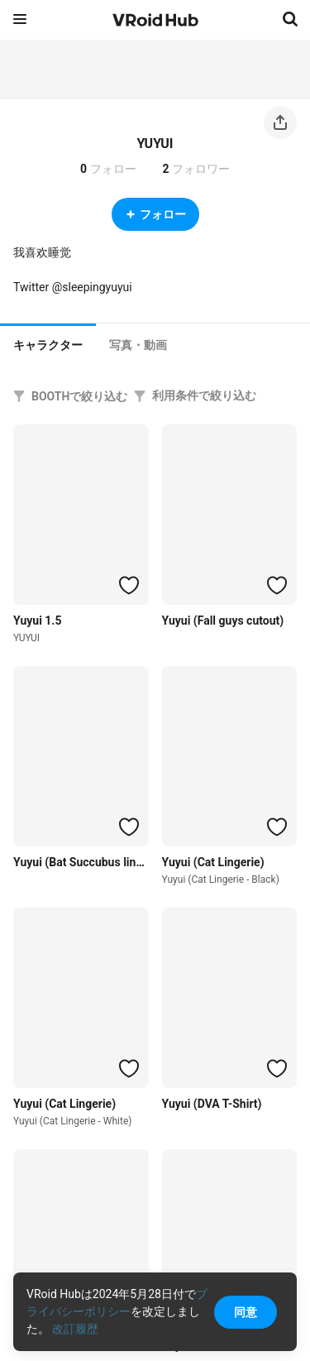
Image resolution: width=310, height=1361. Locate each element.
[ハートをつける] (129, 585)
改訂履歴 (75, 1328)
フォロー (155, 214)
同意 (245, 1312)
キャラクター (48, 345)
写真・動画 (138, 345)
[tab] (48, 343)
